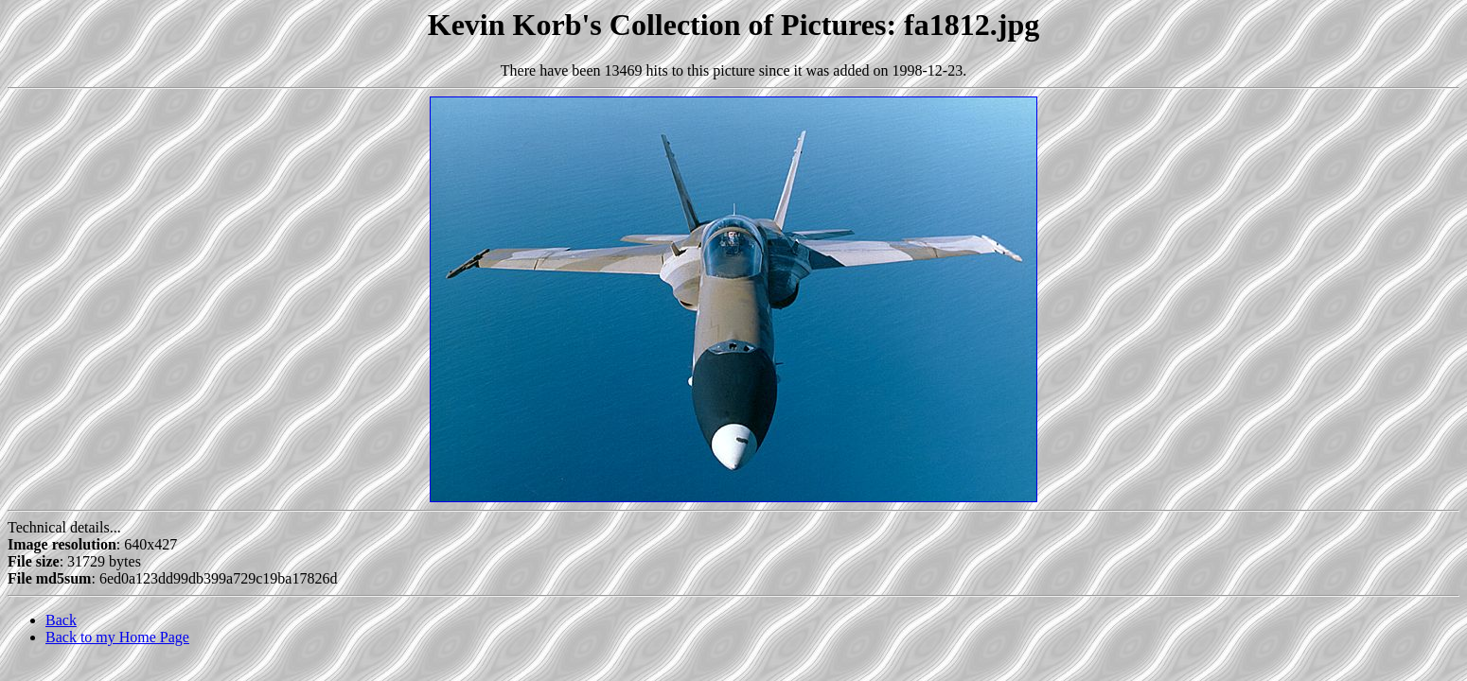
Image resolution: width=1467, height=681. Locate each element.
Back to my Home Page (117, 637)
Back (61, 620)
